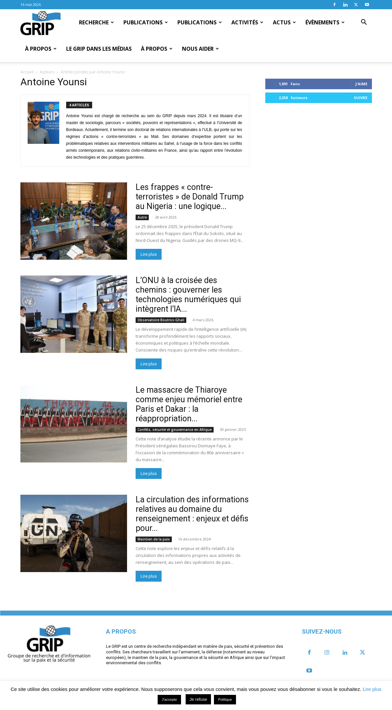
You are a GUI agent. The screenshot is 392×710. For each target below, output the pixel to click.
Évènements (325, 22)
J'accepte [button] (169, 699)
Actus (284, 22)
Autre (142, 217)
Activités (247, 22)
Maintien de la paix (154, 539)
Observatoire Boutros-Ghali (161, 320)
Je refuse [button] (198, 699)
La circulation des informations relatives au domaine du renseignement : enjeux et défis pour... (192, 514)
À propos (41, 48)
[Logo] (40, 22)
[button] (364, 22)
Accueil (27, 72)
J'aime (361, 83)
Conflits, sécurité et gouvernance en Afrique (175, 429)
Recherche (96, 22)
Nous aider (200, 48)
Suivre (360, 97)
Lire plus (149, 254)
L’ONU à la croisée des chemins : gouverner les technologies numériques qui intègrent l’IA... (188, 295)
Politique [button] (225, 699)
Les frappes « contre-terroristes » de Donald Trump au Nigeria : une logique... (190, 196)
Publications (145, 22)
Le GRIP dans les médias (99, 48)
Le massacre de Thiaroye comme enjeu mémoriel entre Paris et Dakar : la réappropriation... (189, 404)
